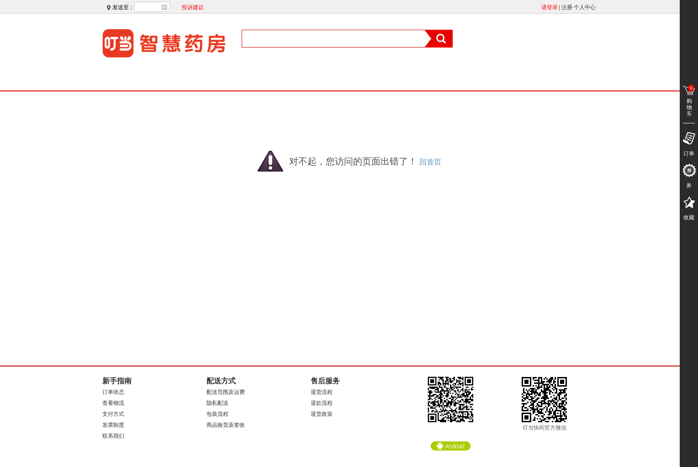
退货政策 (322, 414)
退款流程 (322, 403)
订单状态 (113, 392)
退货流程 (322, 392)
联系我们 (113, 436)
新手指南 (117, 381)
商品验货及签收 (225, 425)
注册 (566, 7)
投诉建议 (193, 7)
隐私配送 (217, 403)
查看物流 (113, 403)
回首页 (430, 162)
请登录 (549, 7)
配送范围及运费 (225, 392)
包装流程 (217, 414)
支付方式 (113, 414)
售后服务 (325, 381)
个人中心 (585, 7)
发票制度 (113, 425)
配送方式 (221, 381)
